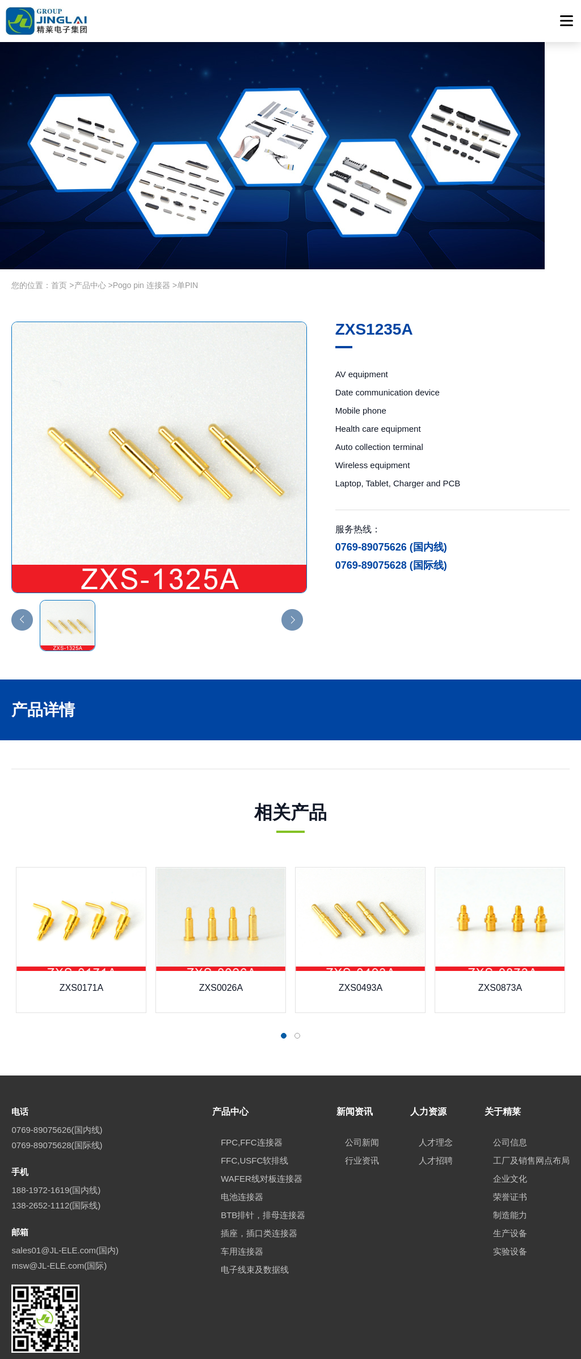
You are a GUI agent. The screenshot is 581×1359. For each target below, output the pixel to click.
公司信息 (510, 1066)
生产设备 (510, 1157)
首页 (59, 209)
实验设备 (510, 1175)
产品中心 (90, 209)
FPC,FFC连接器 (251, 1066)
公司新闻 (362, 1066)
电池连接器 (242, 1120)
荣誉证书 (510, 1120)
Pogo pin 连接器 (141, 209)
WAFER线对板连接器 (261, 1102)
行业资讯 (362, 1084)
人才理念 (436, 1066)
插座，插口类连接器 (259, 1157)
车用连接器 (242, 1175)
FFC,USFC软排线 (254, 1084)
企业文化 (510, 1102)
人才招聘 (436, 1084)
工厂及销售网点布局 (531, 1084)
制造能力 (510, 1139)
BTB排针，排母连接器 (263, 1139)
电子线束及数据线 (255, 1193)
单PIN (187, 209)
